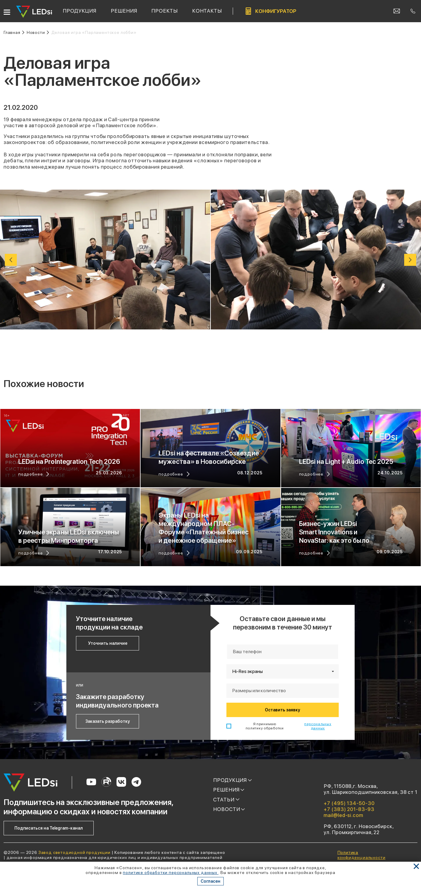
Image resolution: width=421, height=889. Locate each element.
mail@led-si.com (343, 815)
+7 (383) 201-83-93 (349, 809)
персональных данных (317, 726)
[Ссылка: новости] (38, 32)
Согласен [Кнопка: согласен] (210, 881)
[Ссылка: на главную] (14, 32)
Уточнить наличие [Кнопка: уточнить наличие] (107, 643)
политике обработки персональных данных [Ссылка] (170, 872)
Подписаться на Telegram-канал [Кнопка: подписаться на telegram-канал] (48, 828)
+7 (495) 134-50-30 (349, 803)
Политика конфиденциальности (362, 855)
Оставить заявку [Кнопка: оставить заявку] (282, 709)
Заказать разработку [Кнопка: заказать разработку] (107, 721)
